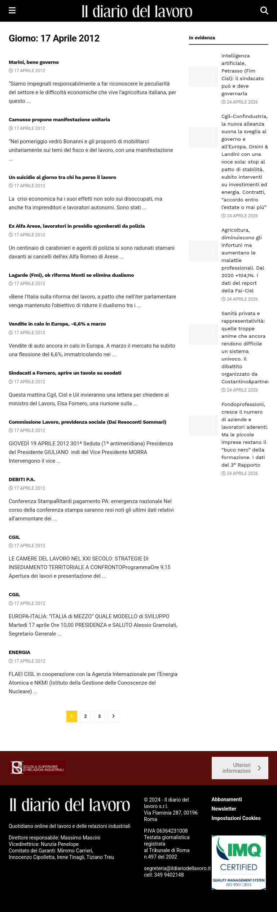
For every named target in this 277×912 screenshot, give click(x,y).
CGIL (14, 537)
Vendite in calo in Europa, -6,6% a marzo (57, 324)
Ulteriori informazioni (242, 768)
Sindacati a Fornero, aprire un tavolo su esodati (65, 373)
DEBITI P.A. (22, 479)
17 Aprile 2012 (27, 70)
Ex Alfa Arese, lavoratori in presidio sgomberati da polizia (77, 226)
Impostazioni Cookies (236, 818)
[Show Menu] (12, 11)
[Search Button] (264, 11)
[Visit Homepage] (138, 11)
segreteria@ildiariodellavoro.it (177, 868)
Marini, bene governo (34, 62)
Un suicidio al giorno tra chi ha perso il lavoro (62, 177)
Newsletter (224, 809)
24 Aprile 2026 (239, 102)
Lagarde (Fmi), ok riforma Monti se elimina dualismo (71, 275)
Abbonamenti (227, 799)
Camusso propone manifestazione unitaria (59, 119)
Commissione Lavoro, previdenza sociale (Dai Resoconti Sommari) (87, 422)
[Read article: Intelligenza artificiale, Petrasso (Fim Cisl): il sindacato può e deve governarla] (203, 76)
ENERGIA (19, 652)
